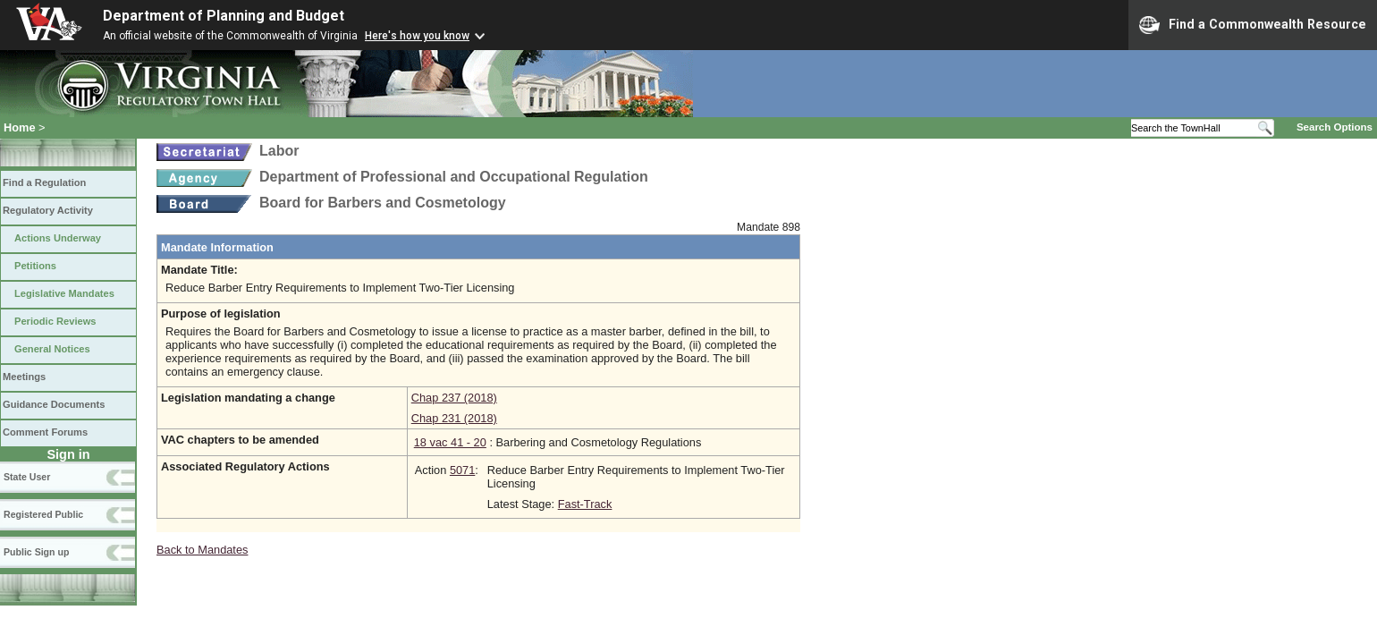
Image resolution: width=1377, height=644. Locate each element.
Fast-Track (585, 504)
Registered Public (43, 514)
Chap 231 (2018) (454, 418)
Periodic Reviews (55, 321)
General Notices (52, 348)
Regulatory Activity (48, 210)
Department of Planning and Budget (223, 15)
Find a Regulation (44, 182)
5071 (462, 470)
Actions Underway (57, 238)
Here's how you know (417, 36)
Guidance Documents (54, 404)
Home (20, 127)
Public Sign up (36, 552)
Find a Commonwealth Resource (1252, 25)
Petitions (35, 265)
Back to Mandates (202, 549)
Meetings (24, 376)
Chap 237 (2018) (454, 397)
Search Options (1335, 127)
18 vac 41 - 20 (450, 442)
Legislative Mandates (64, 293)
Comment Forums (45, 432)
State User (27, 476)
